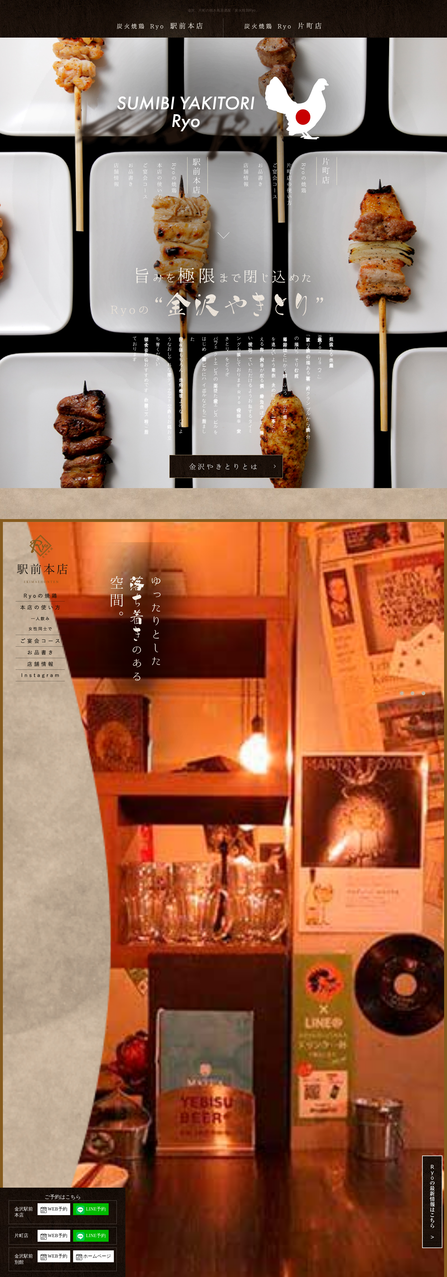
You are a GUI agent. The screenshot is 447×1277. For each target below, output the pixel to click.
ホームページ (97, 1256)
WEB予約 (57, 1208)
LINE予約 (96, 1208)
